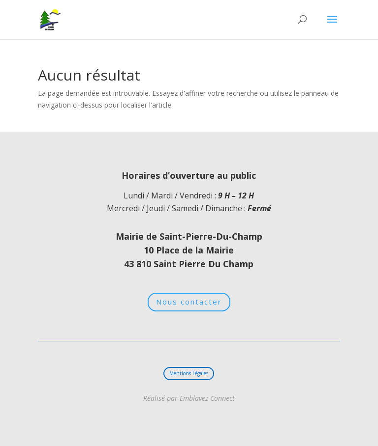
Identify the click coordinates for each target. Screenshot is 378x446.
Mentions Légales (188, 373)
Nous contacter (189, 302)
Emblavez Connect (206, 398)
